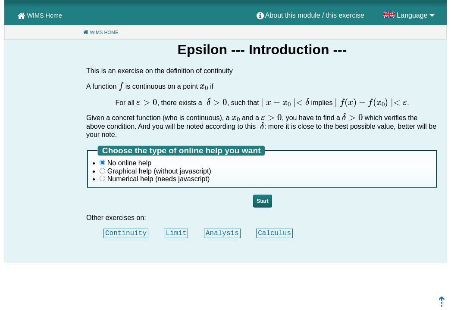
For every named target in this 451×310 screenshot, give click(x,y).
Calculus (274, 233)
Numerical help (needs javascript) (158, 179)
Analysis (222, 233)
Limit (176, 233)
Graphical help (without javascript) (159, 171)
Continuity (126, 233)
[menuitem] (310, 16)
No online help (129, 163)
